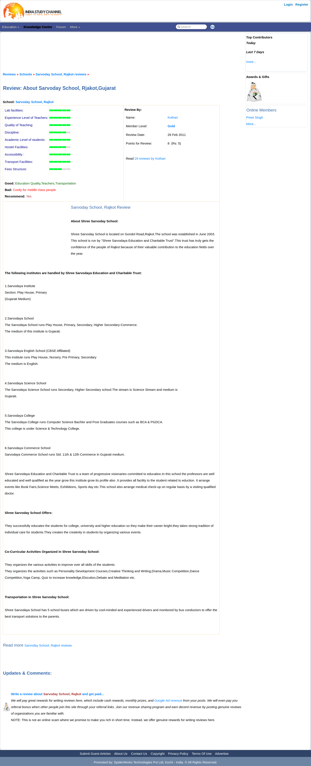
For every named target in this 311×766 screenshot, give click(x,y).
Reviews (9, 74)
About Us (120, 753)
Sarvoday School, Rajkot (35, 102)
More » (75, 27)
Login (288, 4)
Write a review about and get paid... (57, 694)
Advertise (222, 753)
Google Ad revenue (168, 700)
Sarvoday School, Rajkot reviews (61, 74)
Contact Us (139, 753)
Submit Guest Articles (95, 753)
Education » (10, 27)
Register (301, 4)
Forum (61, 27)
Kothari (173, 117)
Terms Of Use (202, 753)
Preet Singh (254, 117)
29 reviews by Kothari (150, 158)
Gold (171, 126)
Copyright (158, 753)
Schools (25, 74)
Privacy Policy (178, 753)
